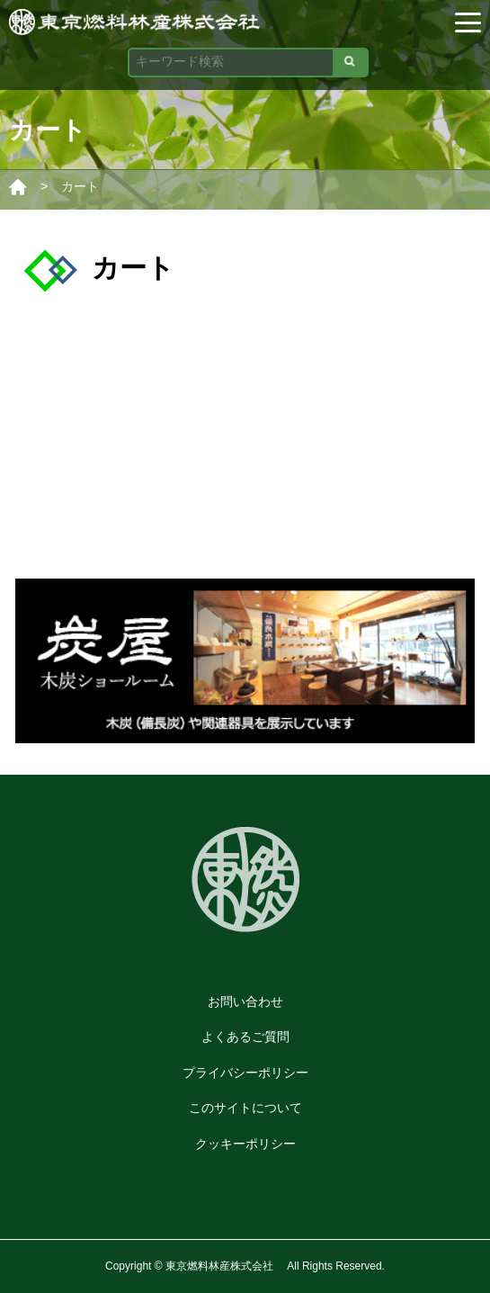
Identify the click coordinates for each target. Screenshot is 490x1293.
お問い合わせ (245, 1001)
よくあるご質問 (245, 1036)
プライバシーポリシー (245, 1072)
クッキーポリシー (245, 1143)
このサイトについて (245, 1107)
